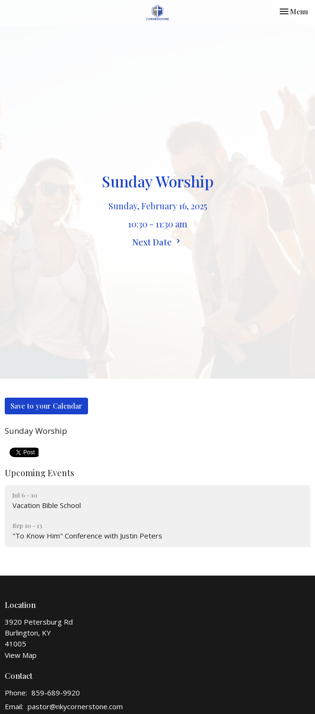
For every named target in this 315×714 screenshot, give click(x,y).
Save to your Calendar (46, 406)
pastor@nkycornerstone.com (75, 706)
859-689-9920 (55, 692)
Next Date (157, 242)
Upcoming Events (39, 473)
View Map (21, 655)
